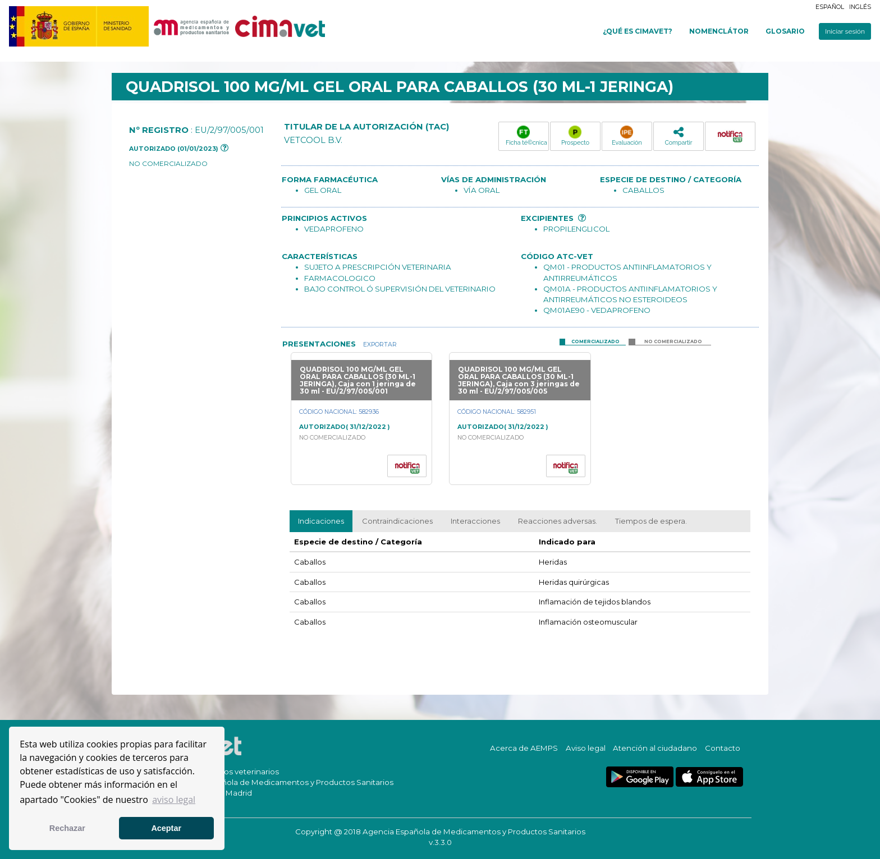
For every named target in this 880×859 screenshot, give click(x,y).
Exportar (379, 344)
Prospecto (575, 136)
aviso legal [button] (173, 799)
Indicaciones (321, 520)
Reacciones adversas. (557, 520)
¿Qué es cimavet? (637, 31)
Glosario (785, 31)
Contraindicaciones (397, 520)
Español (829, 7)
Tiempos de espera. (651, 520)
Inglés (860, 7)
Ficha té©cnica (526, 136)
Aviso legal (586, 747)
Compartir (678, 136)
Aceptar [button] (166, 828)
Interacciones (475, 520)
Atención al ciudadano (655, 747)
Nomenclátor (719, 31)
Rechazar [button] (67, 828)
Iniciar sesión (845, 31)
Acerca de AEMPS (524, 747)
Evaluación (626, 136)
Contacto (722, 747)
